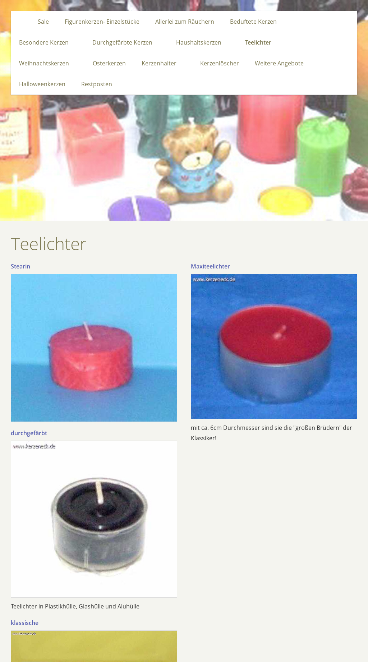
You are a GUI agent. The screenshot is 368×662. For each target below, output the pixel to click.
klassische (24, 623)
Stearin (20, 266)
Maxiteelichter (210, 266)
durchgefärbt (29, 433)
